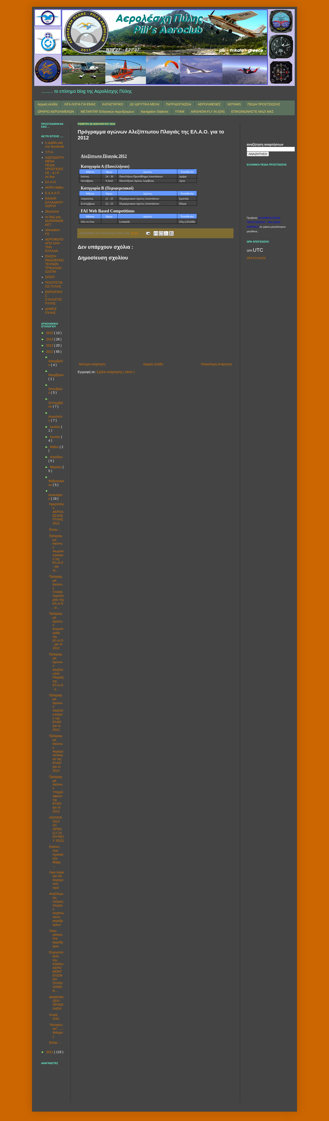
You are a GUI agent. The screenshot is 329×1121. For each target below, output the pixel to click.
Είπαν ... (55, 529)
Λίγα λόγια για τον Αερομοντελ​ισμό (56, 879)
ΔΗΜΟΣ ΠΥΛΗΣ (51, 311)
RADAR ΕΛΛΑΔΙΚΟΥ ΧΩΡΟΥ (54, 202)
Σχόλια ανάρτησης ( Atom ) (116, 372)
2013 (50, 345)
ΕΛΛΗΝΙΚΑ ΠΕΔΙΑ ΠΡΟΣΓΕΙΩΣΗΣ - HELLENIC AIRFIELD (264, 222)
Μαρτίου (56, 467)
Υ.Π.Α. (49, 152)
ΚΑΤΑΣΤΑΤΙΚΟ (112, 104)
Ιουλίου (55, 427)
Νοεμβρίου (56, 375)
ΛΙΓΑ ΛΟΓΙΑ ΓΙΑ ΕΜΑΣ (80, 104)
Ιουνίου (55, 437)
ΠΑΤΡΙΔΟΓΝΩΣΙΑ (178, 104)
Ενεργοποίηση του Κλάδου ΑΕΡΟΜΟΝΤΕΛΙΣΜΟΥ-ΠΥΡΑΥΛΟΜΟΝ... (56, 971)
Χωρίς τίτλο (54, 1016)
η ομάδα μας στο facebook (54, 144)
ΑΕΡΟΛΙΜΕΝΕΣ (209, 104)
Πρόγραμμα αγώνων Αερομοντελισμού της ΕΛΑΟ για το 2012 (56, 753)
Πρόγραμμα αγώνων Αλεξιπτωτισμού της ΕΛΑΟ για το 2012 (56, 712)
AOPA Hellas (54, 187)
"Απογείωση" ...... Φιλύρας (56, 1030)
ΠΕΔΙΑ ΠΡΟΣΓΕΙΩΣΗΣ (263, 104)
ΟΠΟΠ (50, 277)
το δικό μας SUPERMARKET (54, 221)
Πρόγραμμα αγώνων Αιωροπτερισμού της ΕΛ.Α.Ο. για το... (56, 553)
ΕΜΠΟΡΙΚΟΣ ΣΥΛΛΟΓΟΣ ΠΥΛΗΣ (53, 297)
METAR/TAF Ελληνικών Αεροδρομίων (107, 111)
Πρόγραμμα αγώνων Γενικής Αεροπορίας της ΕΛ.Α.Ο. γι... (56, 592)
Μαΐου (54, 447)
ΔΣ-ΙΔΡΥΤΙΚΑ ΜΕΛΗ (144, 104)
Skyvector (52, 211)
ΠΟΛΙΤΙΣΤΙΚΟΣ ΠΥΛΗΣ (54, 284)
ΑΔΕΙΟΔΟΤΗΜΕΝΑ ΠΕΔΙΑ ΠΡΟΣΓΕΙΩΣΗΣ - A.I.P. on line (54, 167)
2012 (50, 351)
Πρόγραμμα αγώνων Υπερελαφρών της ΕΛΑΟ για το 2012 (56, 794)
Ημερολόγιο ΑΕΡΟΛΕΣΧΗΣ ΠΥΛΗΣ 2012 (56, 513)
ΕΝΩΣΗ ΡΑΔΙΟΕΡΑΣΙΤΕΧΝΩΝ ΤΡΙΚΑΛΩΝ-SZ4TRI (54, 263)
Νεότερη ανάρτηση (92, 364)
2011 (50, 1052)
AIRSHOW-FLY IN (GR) (208, 111)
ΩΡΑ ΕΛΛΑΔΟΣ (256, 258)
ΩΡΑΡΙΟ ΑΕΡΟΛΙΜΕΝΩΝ (56, 111)
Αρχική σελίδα (47, 104)
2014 (50, 339)
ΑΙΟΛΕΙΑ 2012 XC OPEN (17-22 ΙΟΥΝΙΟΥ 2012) (56, 829)
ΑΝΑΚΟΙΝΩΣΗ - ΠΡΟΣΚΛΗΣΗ (56, 1002)
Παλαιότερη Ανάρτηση (216, 364)
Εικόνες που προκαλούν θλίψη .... (56, 856)
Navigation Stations (154, 111)
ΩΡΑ (250, 250)
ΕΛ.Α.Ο (50, 182)
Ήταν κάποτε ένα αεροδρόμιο (56, 938)
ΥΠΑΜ (179, 111)
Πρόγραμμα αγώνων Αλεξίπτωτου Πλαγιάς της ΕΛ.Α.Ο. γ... (56, 671)
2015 (50, 333)
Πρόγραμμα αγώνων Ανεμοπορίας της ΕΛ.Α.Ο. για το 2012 (56, 631)
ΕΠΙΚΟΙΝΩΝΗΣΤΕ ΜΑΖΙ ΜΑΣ (252, 111)
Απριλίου (56, 457)
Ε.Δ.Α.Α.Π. (53, 193)
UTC (258, 250)
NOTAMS (234, 104)
